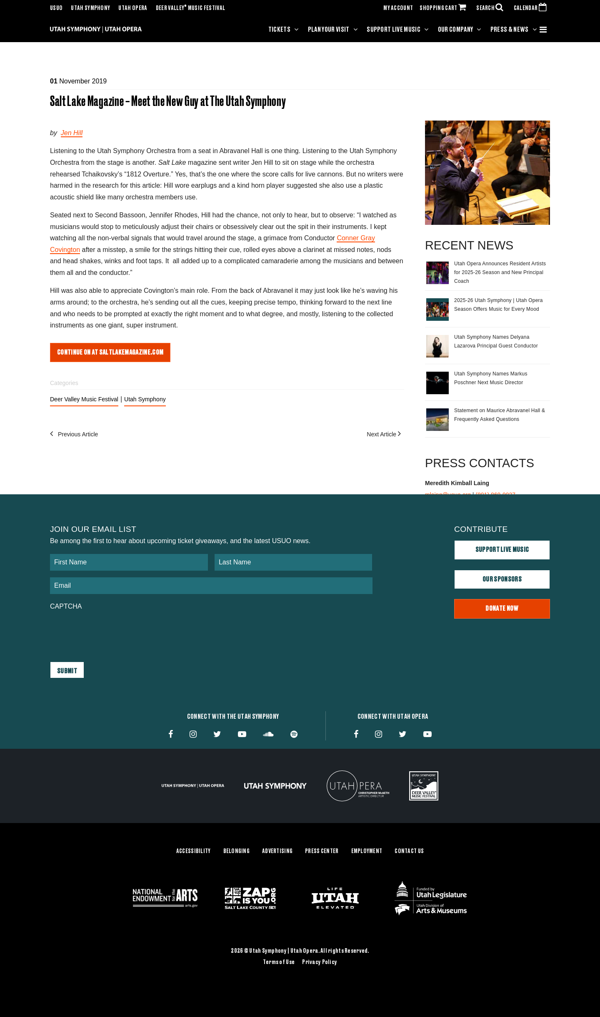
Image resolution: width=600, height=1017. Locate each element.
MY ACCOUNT (398, 8)
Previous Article (74, 434)
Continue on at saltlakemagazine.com (110, 352)
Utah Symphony (90, 8)
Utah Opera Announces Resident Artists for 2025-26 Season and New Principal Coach (500, 272)
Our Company (455, 29)
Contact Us (409, 851)
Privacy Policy (319, 962)
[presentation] (113, 632)
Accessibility (193, 851)
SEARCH (491, 8)
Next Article (385, 434)
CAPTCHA (66, 606)
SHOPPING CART (445, 8)
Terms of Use (279, 962)
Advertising (277, 851)
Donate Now (501, 608)
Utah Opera (132, 8)
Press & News (509, 29)
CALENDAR (532, 8)
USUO (56, 8)
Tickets (279, 29)
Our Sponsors (502, 579)
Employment (366, 851)
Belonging (236, 851)
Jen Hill (71, 132)
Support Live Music (393, 29)
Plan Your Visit (329, 29)
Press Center (321, 851)
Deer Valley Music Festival (190, 8)
